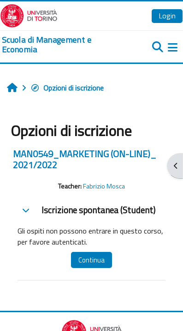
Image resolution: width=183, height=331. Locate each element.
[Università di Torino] (29, 14)
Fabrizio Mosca (104, 186)
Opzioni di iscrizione (67, 87)
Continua (91, 260)
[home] (61, 45)
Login (167, 15)
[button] (26, 210)
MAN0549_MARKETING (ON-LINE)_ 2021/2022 (84, 159)
